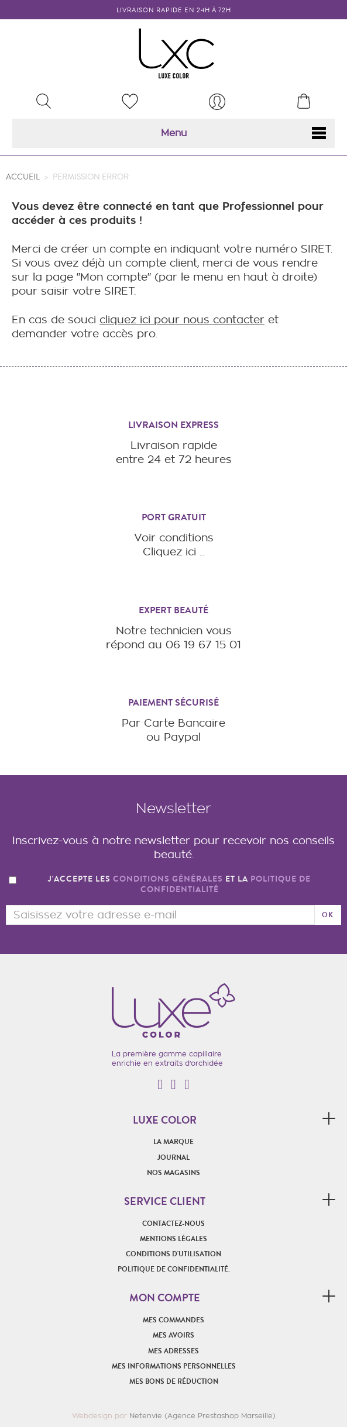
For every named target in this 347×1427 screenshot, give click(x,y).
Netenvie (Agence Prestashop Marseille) (202, 1415)
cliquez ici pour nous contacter (181, 319)
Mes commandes (173, 1320)
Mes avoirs (173, 1335)
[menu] (217, 102)
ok (328, 915)
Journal (173, 1157)
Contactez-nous (173, 1223)
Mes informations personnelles (174, 1366)
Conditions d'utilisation (173, 1254)
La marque (173, 1141)
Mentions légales (173, 1238)
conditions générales (168, 879)
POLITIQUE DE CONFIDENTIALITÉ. (174, 1269)
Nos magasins (173, 1172)
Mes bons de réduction (173, 1381)
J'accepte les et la (179, 885)
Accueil (23, 177)
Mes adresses (173, 1351)
